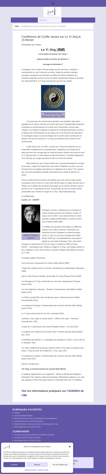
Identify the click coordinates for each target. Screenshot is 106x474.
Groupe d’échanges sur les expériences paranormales (35, 418)
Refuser (37, 465)
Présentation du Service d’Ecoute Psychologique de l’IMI (36, 424)
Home (17, 26)
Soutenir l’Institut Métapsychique (27, 437)
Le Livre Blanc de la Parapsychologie (28, 421)
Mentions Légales (43, 470)
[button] (70, 446)
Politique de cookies (31, 470)
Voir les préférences (60, 465)
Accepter (14, 465)
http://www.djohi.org (67, 192)
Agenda (17, 413)
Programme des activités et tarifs (27, 427)
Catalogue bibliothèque (23, 415)
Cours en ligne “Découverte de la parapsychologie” (34, 435)
